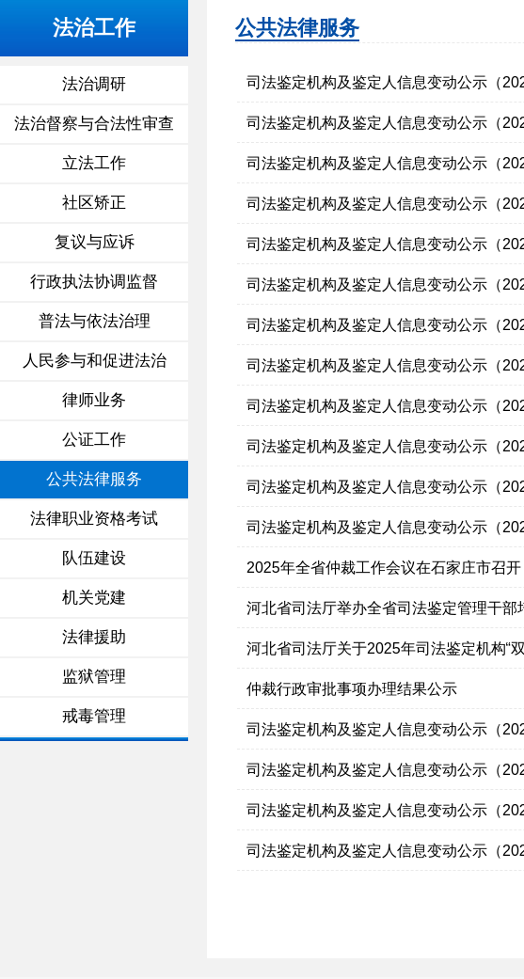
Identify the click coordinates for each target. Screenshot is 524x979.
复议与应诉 (95, 242)
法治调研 (94, 84)
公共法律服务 (94, 479)
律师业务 (94, 400)
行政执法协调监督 (94, 282)
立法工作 (94, 163)
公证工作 (94, 440)
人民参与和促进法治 (95, 361)
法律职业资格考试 (94, 519)
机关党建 (94, 598)
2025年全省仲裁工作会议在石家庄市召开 (383, 568)
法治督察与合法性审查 (94, 124)
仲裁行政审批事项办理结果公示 (351, 689)
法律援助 (94, 637)
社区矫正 (94, 203)
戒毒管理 (94, 716)
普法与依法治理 (95, 321)
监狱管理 (94, 677)
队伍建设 (94, 558)
